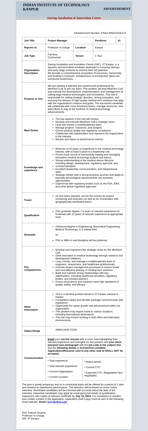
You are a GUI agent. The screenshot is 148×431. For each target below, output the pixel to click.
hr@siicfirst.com (57, 401)
